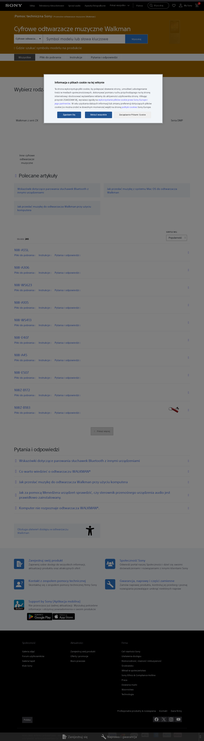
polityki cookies (129, 107)
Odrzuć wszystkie (98, 114)
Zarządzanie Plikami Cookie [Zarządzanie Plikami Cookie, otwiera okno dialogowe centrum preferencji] (132, 114)
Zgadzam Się (69, 114)
